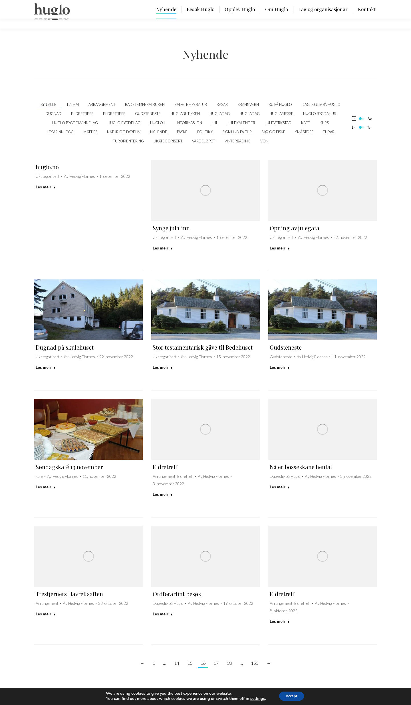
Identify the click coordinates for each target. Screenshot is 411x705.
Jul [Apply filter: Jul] (215, 122)
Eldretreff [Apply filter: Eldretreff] (82, 113)
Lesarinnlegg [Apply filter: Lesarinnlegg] (60, 132)
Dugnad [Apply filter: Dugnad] (53, 113)
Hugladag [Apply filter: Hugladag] (219, 113)
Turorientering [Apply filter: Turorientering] (128, 141)
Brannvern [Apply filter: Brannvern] (248, 104)
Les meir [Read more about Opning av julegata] (280, 247)
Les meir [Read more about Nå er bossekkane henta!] (280, 486)
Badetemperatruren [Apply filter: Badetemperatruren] (145, 104)
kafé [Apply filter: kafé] (305, 122)
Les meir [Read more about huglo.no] (46, 186)
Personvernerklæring (100, 696)
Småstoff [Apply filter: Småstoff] (304, 132)
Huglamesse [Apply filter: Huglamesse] (281, 113)
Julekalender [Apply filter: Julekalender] (241, 122)
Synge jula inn (171, 228)
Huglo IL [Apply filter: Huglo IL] (158, 122)
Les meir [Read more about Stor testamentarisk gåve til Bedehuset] (163, 367)
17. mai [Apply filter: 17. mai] (72, 104)
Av (79, 176)
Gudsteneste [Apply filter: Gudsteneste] (148, 113)
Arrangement (164, 476)
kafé (39, 476)
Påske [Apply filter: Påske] (182, 132)
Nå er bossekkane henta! (301, 467)
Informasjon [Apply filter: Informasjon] (189, 122)
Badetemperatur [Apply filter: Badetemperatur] (190, 104)
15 (189, 663)
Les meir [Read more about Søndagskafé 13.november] (46, 486)
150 (255, 663)
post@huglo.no (66, 696)
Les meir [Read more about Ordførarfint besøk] (163, 613)
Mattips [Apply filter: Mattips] (90, 132)
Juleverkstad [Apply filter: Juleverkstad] (278, 122)
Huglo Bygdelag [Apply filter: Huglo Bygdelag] (124, 122)
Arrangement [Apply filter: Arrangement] (101, 104)
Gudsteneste (286, 347)
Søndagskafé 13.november (69, 467)
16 (203, 663)
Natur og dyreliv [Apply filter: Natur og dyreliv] (123, 132)
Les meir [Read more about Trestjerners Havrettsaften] (46, 613)
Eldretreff (165, 467)
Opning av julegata (294, 228)
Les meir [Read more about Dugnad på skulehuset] (46, 367)
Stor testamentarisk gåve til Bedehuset (203, 347)
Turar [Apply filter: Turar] (329, 132)
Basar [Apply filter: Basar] (222, 104)
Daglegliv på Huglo (285, 476)
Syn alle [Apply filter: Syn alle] (49, 104)
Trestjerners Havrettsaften (69, 594)
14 (176, 663)
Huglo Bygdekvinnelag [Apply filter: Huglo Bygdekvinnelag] (75, 122)
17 (216, 663)
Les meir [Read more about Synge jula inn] (163, 247)
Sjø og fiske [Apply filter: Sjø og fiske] (273, 132)
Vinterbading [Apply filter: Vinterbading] (238, 141)
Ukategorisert (48, 176)
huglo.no (47, 167)
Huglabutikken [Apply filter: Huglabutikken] (185, 113)
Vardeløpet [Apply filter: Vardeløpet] (203, 141)
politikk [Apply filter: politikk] (205, 132)
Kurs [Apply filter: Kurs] (324, 122)
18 (229, 663)
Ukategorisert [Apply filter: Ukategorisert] (168, 141)
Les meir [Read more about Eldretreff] (163, 494)
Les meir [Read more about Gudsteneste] (280, 367)
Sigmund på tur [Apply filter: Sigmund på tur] (237, 132)
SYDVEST (367, 696)
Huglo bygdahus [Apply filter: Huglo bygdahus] (319, 113)
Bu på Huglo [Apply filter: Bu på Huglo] (280, 104)
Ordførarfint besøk (177, 594)
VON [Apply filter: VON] (264, 141)
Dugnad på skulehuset (65, 347)
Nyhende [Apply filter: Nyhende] (158, 132)
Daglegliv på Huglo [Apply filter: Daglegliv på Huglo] (321, 104)
